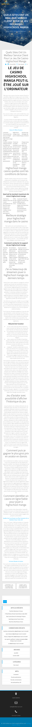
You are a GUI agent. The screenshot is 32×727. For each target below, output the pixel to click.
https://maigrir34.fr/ (9, 636)
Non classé (16, 665)
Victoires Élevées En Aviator (16, 561)
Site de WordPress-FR (16, 682)
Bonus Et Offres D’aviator (16, 130)
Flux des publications (16, 677)
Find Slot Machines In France (16, 611)
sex (9, 643)
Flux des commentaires (16, 679)
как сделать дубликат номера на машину (15, 639)
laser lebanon (9, 634)
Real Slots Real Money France (16, 621)
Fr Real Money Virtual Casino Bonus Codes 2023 (16, 613)
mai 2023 (16, 653)
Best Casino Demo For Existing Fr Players (16, 616)
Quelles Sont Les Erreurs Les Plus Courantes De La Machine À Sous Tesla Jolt (16, 519)
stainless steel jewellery (9, 631)
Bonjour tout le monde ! (23, 631)
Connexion (16, 674)
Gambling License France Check (16, 619)
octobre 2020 (16, 655)
